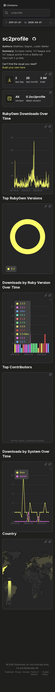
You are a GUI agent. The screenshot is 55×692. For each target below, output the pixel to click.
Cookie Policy (45, 673)
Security (26, 672)
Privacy (18, 672)
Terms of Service (35, 673)
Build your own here (13, 67)
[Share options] (46, 74)
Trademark (9, 672)
